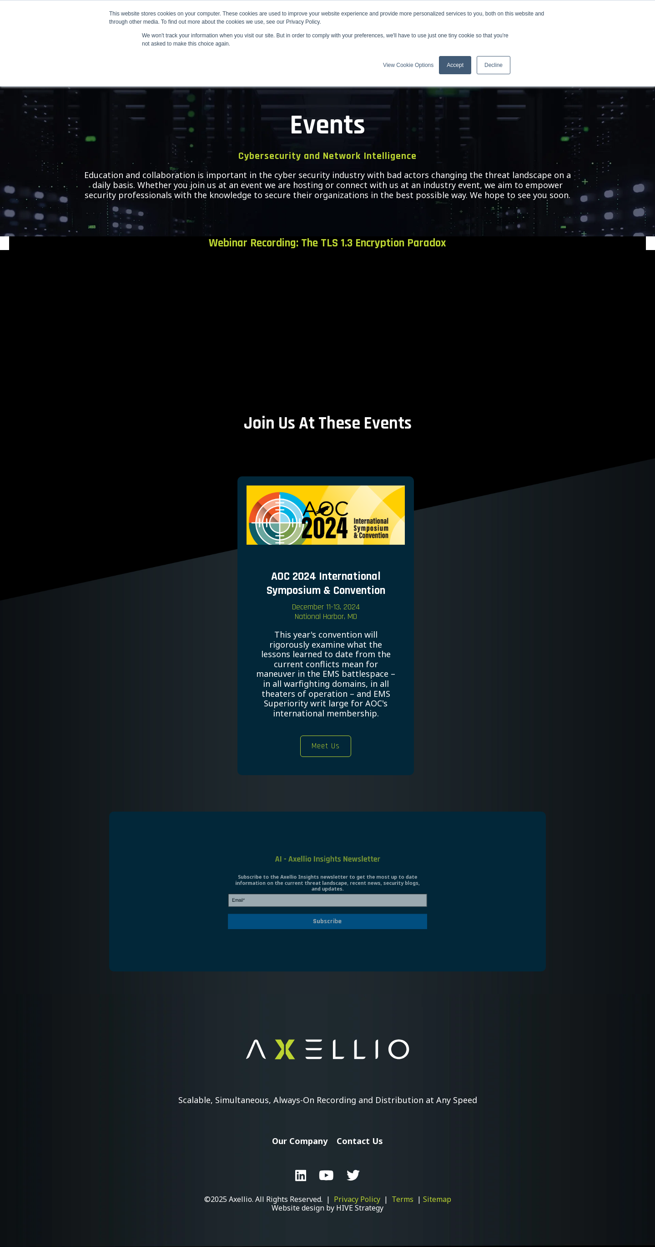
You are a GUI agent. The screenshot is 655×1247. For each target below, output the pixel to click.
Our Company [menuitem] (300, 1140)
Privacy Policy (357, 1199)
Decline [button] (493, 65)
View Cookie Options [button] (408, 65)
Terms (402, 1199)
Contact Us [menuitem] (360, 1140)
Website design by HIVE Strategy (327, 1208)
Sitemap (437, 1199)
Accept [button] (455, 65)
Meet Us (326, 746)
